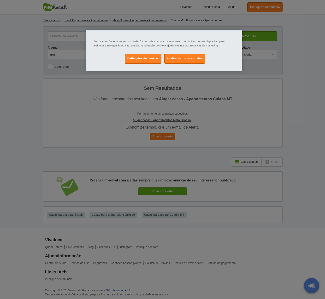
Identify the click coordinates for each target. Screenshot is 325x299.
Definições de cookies (143, 58)
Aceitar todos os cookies (184, 58)
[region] (164, 50)
